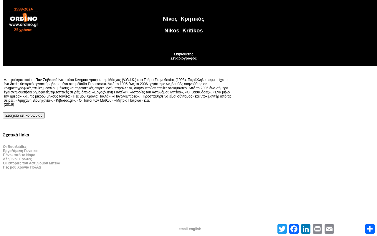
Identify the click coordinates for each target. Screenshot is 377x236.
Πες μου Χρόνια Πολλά (22, 167)
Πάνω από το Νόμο (19, 155)
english (195, 229)
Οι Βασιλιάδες (15, 147)
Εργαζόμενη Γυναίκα (20, 151)
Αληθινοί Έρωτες (17, 159)
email (183, 229)
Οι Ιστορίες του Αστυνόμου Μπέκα (31, 163)
